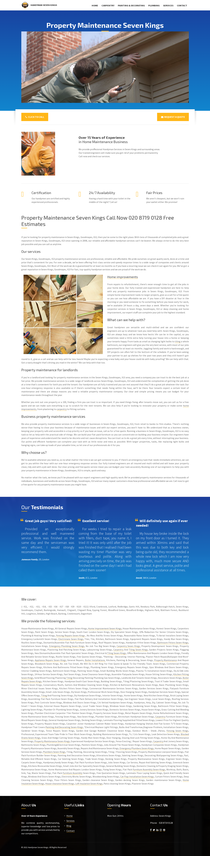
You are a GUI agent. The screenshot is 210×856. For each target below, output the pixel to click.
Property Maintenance (165, 660)
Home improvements (123, 277)
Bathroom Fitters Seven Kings (172, 642)
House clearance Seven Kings (59, 783)
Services (168, 5)
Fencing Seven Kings (177, 730)
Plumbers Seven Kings (54, 751)
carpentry (62, 409)
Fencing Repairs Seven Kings (70, 635)
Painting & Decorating (131, 5)
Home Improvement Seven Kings (105, 628)
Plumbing (154, 5)
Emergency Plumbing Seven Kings (66, 646)
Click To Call (34, 116)
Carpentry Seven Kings (128, 646)
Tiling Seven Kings (138, 649)
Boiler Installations (95, 660)
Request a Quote (173, 116)
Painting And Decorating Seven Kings (64, 727)
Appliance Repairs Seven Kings (50, 660)
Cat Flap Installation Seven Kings (137, 776)
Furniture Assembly (72, 773)
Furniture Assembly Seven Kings (149, 769)
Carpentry (108, 5)
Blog (68, 825)
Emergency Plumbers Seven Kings (137, 748)
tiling (177, 341)
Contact (182, 5)
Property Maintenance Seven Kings (52, 741)
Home (95, 5)
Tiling (69, 677)
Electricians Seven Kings (70, 639)
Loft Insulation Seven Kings (89, 783)
